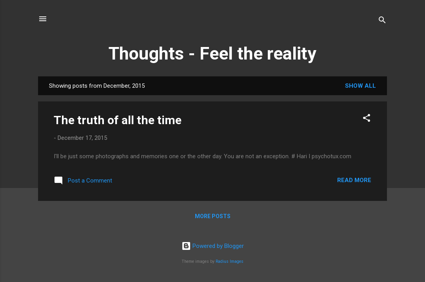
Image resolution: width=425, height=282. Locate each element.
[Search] (382, 21)
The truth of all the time (118, 120)
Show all (360, 85)
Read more (354, 180)
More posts (213, 216)
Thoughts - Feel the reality (212, 53)
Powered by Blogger (213, 245)
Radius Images (229, 261)
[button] (366, 119)
